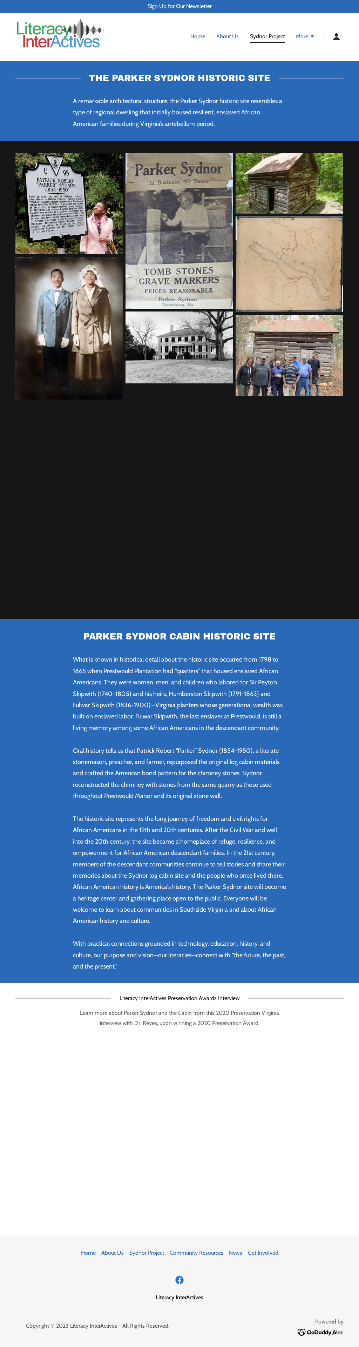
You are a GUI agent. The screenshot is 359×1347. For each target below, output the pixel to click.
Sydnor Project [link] (267, 36)
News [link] (235, 1252)
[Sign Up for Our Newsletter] (179, 6)
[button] (305, 37)
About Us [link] (227, 36)
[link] (60, 36)
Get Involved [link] (263, 1252)
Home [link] (197, 36)
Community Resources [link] (196, 1252)
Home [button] (88, 1252)
